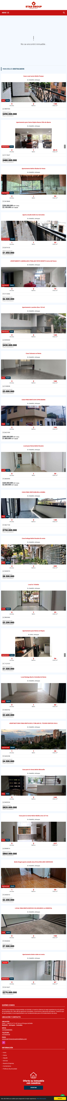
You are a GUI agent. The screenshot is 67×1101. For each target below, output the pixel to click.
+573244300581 (7, 1030)
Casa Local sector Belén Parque (33, 76)
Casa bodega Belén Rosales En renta (33, 538)
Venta (5, 1055)
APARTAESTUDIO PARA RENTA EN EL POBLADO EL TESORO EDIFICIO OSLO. (33, 723)
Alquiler (5, 1058)
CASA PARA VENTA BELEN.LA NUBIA (33, 492)
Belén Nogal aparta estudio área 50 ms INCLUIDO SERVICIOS (33, 862)
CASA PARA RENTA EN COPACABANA (33, 399)
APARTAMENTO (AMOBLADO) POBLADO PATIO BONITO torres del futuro (33, 261)
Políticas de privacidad (10, 1069)
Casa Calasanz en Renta (33, 353)
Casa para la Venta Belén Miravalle (33, 769)
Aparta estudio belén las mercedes (33, 215)
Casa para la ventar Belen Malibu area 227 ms (33, 815)
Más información (41, 1099)
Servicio (5, 1060)
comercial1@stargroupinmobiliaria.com (14, 1039)
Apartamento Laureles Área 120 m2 (33, 307)
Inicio (4, 1052)
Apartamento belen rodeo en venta (33, 954)
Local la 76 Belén (33, 584)
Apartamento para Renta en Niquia (33, 631)
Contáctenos (7, 1066)
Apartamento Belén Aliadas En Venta (33, 168)
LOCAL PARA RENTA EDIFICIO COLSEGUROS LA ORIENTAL (33, 908)
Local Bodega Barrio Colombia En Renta (33, 677)
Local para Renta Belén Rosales (33, 446)
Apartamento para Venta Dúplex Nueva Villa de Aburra (33, 122)
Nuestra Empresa (8, 1063)
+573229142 (6, 1034)
